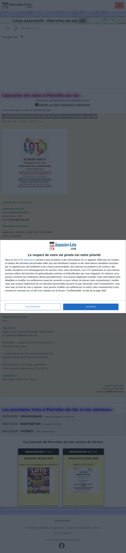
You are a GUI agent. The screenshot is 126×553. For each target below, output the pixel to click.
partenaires (29, 260)
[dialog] (63, 276)
